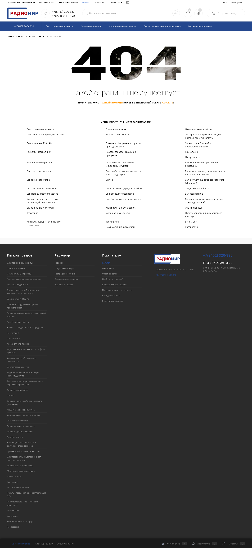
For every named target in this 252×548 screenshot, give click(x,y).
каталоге (167, 102)
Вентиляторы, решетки (39, 171)
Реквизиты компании (112, 301)
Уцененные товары (64, 284)
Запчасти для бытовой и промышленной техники (198, 145)
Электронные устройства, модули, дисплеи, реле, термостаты (203, 136)
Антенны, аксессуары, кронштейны (124, 188)
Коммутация (191, 152)
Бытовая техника (194, 194)
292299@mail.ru (222, 262)
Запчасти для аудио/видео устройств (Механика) (205, 181)
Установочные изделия (118, 213)
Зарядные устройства (38, 180)
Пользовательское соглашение (117, 290)
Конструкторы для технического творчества (44, 223)
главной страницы (111, 102)
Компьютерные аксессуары (120, 227)
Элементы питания (116, 129)
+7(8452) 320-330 (44, 543)
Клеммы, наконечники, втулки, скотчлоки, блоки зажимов (43, 201)
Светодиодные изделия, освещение (45, 134)
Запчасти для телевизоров (120, 194)
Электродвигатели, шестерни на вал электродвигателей (204, 201)
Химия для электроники (39, 162)
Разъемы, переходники (39, 152)
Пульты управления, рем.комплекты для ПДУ (204, 215)
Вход (225, 2)
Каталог (10, 2)
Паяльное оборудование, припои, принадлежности (123, 145)
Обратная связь (40, 2)
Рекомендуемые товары (66, 279)
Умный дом (191, 221)
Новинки (59, 263)
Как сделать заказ (111, 295)
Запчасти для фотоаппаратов (42, 194)
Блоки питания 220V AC (39, 143)
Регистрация (237, 2)
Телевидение (112, 221)
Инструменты (192, 157)
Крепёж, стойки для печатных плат (124, 199)
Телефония (32, 213)
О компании (23, 2)
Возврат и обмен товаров (86, 2)
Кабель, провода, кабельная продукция (121, 154)
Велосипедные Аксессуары (41, 207)
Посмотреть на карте (165, 275)
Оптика (109, 180)
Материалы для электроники (121, 207)
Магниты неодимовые (117, 134)
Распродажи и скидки (65, 274)
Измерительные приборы (198, 129)
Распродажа (191, 227)
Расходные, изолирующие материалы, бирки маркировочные (205, 173)
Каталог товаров (23, 26)
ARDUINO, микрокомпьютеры (42, 188)
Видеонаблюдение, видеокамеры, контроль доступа (123, 173)
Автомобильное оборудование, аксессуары (201, 164)
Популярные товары (64, 268)
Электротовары (193, 207)
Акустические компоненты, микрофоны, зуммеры (120, 164)
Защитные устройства (197, 188)
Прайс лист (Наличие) (60, 2)
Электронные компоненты (40, 129)
